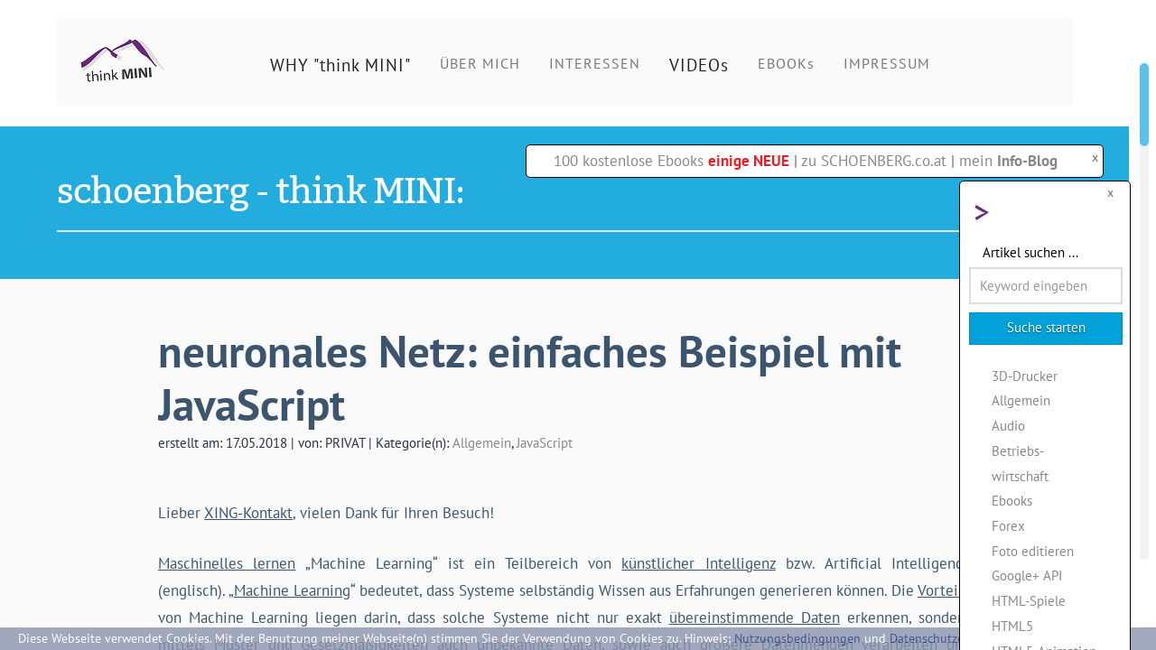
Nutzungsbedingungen (797, 638)
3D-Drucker (1025, 376)
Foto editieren (1033, 551)
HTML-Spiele (1029, 600)
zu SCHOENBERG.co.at (873, 161)
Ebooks (1012, 500)
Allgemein (481, 442)
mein (1008, 161)
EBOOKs (786, 63)
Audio (1008, 425)
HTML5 (1012, 626)
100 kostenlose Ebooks (671, 161)
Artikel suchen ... (1030, 252)
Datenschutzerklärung (950, 638)
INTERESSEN (594, 63)
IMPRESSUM (887, 63)
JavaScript (545, 442)
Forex (1008, 525)
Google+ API (1027, 575)
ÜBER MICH (480, 63)
